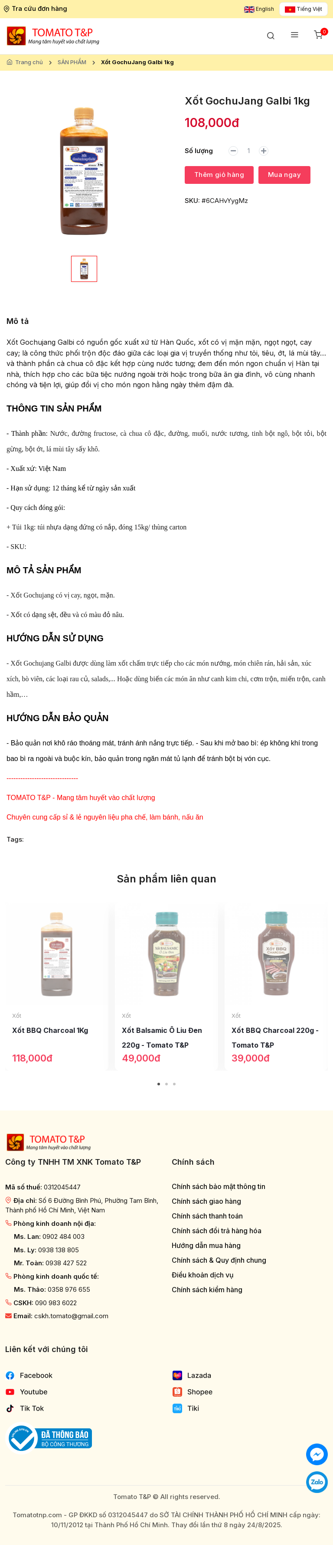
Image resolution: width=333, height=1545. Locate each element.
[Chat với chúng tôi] (317, 1454)
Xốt (16, 1015)
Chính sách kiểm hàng (207, 1290)
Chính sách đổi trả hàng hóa (216, 1231)
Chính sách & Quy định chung (219, 1260)
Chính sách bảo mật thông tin (218, 1186)
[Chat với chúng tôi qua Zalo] (317, 1481)
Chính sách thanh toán (207, 1216)
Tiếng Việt (303, 9)
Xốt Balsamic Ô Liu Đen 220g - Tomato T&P (162, 1037)
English (259, 9)
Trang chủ (29, 62)
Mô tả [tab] (18, 321)
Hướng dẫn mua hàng (206, 1245)
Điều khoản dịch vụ (203, 1275)
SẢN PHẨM (72, 62)
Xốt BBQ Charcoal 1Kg (50, 1030)
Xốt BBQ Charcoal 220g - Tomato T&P (275, 1037)
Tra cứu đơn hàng (36, 8)
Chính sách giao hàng (206, 1201)
